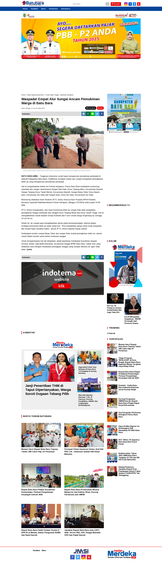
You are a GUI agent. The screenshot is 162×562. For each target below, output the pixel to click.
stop (100, 108)
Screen (116, 4)
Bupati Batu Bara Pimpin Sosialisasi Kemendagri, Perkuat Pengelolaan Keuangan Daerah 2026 (38, 492)
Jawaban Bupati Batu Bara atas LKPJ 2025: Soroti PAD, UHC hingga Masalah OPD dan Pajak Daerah (82, 532)
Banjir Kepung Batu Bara (35, 95)
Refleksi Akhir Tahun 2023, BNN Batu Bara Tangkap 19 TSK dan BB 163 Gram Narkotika (129, 456)
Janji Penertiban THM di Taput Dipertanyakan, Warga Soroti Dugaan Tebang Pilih (48, 390)
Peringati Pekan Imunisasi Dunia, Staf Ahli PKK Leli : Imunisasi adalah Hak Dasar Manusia (83, 451)
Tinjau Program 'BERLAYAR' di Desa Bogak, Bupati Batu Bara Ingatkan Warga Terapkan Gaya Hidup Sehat (129, 362)
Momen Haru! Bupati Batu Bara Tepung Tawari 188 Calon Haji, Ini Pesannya (129, 348)
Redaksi (36, 550)
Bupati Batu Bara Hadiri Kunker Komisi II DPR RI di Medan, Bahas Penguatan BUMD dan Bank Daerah (41, 532)
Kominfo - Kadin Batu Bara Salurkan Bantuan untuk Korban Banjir (128, 387)
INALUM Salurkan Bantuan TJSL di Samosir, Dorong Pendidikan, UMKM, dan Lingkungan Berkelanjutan (88, 400)
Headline (34, 9)
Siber (44, 550)
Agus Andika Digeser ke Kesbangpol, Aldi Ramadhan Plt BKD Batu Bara (129, 429)
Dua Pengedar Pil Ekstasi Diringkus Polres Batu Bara (129, 415)
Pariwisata (53, 9)
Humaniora (65, 9)
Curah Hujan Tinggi (51, 95)
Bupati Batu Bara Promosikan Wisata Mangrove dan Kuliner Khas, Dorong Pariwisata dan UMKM (81, 492)
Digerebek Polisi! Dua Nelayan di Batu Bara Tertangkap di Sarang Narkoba (87, 370)
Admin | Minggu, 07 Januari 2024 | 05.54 (33, 108)
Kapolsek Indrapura (66, 95)
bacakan (90, 108)
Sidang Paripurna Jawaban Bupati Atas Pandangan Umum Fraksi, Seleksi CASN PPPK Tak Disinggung (129, 471)
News (43, 9)
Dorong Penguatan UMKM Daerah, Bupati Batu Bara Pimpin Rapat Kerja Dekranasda (128, 402)
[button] (138, 8)
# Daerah (111, 333)
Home (25, 9)
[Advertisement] (81, 76)
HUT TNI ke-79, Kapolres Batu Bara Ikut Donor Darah (129, 442)
